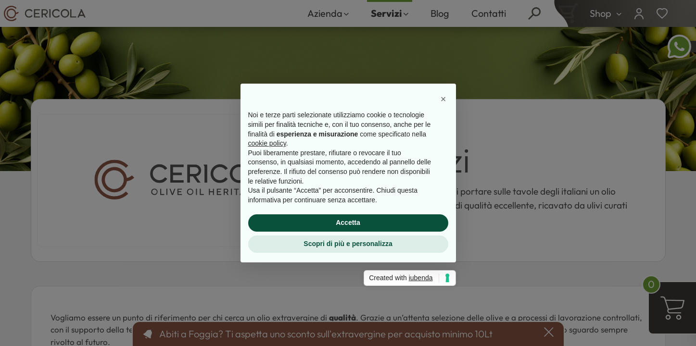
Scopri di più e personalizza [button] (348, 243)
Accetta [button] (348, 222)
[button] (443, 99)
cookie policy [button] (267, 143)
